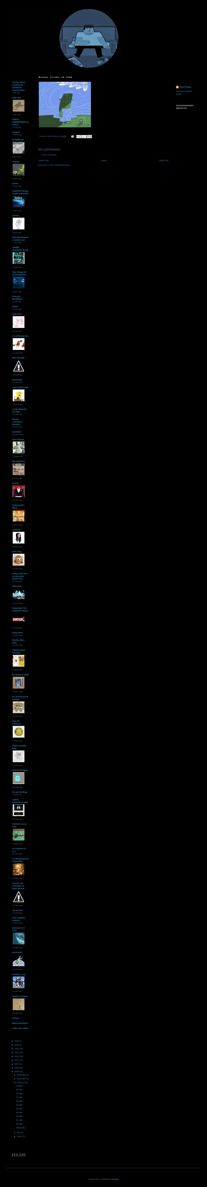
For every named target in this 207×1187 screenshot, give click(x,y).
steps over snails (20, 1028)
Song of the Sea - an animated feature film (20, 576)
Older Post (163, 160)
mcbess (16, 1018)
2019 (17, 1041)
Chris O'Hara (185, 87)
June (19, 1136)
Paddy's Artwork (20, 996)
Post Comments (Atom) (60, 165)
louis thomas (18, 439)
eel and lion (17, 910)
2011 (17, 1060)
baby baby (20, 1128)
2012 (17, 1056)
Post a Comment (49, 155)
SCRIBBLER (18, 140)
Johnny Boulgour (20, 770)
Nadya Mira (17, 633)
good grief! (17, 952)
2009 (17, 1068)
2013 (17, 1052)
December (21, 1075)
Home (104, 160)
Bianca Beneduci (20, 1023)
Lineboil (16, 132)
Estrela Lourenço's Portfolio (17, 422)
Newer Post (44, 160)
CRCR (15, 306)
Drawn (15, 183)
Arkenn (15, 215)
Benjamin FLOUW (20, 675)
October (20, 1082)
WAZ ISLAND (18, 358)
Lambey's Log (18, 974)
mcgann (16, 162)
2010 (17, 1064)
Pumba (15, 483)
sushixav (16, 530)
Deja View (16, 98)
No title (19, 1086)
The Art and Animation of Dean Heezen (18, 886)
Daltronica (17, 586)
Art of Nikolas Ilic (20, 336)
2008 (17, 1071)
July (19, 1132)
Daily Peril (17, 314)
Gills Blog (16, 552)
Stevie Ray (17, 380)
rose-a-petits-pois (20, 387)
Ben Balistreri (18, 461)
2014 (17, 1049)
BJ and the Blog (19, 792)
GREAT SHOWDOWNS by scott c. (20, 122)
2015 (17, 1045)
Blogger (115, 1179)
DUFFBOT (17, 432)
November (21, 1079)
